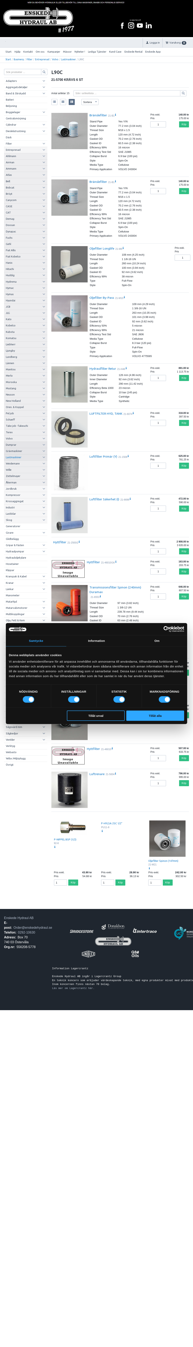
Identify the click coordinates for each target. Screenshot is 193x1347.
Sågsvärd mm (14, 727)
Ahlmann (11, 156)
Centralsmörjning (16, 118)
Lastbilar (11, 513)
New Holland (13, 400)
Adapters (11, 80)
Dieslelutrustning (16, 131)
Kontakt (28, 51)
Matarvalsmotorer (16, 607)
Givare (9, 532)
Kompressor (13, 494)
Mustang (11, 388)
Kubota (10, 331)
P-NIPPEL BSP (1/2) (65, 839)
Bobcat (10, 187)
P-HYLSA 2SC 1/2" (111, 823)
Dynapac (11, 231)
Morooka (11, 382)
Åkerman (11, 482)
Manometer (13, 595)
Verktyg (10, 745)
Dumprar (11, 444)
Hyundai (10, 300)
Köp (184, 124)
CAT (8, 212)
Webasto (11, 752)
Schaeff (10, 419)
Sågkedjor (12, 733)
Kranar (10, 582)
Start (8, 51)
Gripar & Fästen (15, 545)
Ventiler (10, 739)
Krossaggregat (15, 501)
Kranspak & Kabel (16, 576)
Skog (9, 519)
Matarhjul (11, 601)
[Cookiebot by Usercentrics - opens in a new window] (166, 629)
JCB (8, 306)
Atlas (9, 174)
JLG (8, 312)
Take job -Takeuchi (17, 425)
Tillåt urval (95, 715)
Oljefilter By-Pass (101, 297)
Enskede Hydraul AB (19, 918)
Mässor (67, 51)
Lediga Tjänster (97, 51)
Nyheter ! (80, 51)
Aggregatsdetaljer (17, 87)
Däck (9, 137)
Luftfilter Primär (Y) (103, 456)
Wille (8, 469)
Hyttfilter (59, 542)
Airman (10, 162)
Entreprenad (42, 59)
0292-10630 (26, 932)
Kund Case (115, 51)
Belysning (11, 105)
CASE (9, 206)
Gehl (8, 244)
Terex (9, 432)
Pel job (10, 413)
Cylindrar (11, 124)
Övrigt (9, 764)
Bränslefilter (98, 115)
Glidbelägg (12, 538)
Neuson (10, 394)
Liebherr (11, 344)
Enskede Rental (133, 51)
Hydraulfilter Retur (102, 368)
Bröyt (9, 193)
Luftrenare (97, 774)
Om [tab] (156, 640)
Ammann (11, 168)
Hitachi (10, 269)
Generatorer (13, 526)
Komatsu (11, 338)
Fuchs (9, 237)
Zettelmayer (13, 476)
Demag (10, 218)
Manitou (11, 369)
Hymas (10, 294)
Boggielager (13, 112)
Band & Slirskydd (16, 93)
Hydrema (11, 281)
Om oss (40, 51)
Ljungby (10, 350)
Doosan (10, 225)
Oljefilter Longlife (101, 248)
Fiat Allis (11, 250)
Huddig (10, 275)
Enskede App (153, 51)
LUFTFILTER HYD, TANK (105, 413)
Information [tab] (96, 640)
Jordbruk (11, 488)
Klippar (10, 570)
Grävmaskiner (14, 451)
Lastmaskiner (68, 59)
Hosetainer (12, 563)
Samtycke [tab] (36, 640)
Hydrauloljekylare (16, 557)
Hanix (9, 262)
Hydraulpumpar (15, 551)
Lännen (10, 363)
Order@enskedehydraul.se (32, 927)
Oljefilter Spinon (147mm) (163, 860)
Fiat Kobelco (13, 256)
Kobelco (11, 325)
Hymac (10, 287)
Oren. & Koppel (15, 407)
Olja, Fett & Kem (15, 620)
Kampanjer (54, 51)
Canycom (11, 200)
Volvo (55, 59)
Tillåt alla (155, 715)
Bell (8, 181)
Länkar (10, 589)
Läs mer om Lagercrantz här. (73, 988)
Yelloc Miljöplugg (16, 758)
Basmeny (19, 59)
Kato (8, 319)
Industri (10, 507)
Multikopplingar (15, 614)
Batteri (10, 99)
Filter (29, 59)
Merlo (9, 375)
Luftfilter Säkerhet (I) (104, 499)
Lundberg (11, 356)
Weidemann (13, 463)
